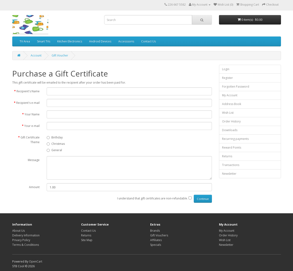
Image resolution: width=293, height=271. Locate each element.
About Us (18, 231)
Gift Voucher (60, 55)
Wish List (228, 113)
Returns (227, 156)
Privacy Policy (21, 240)
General (54, 150)
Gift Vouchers (159, 235)
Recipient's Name (28, 91)
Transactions (230, 165)
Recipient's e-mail (28, 103)
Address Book (231, 104)
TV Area (25, 41)
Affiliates (156, 240)
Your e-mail (32, 126)
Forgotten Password (235, 87)
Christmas (56, 144)
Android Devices (100, 41)
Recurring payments (235, 139)
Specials (155, 245)
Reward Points (231, 148)
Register (227, 78)
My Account (229, 95)
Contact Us (148, 41)
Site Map (86, 240)
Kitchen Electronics (69, 41)
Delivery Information (26, 235)
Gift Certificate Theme (30, 139)
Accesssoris (126, 41)
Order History (231, 121)
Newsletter (229, 174)
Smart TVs (43, 41)
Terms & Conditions (25, 245)
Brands (155, 231)
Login (225, 69)
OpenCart (35, 261)
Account (36, 55)
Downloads (229, 130)
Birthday (55, 137)
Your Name (32, 114)
